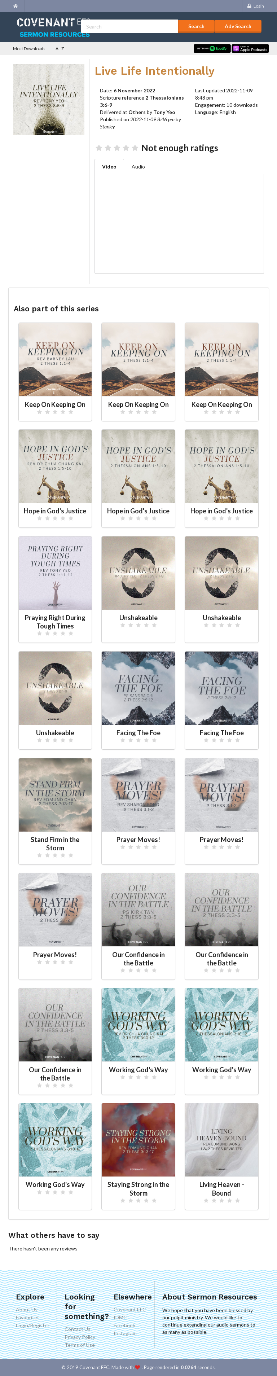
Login (255, 6)
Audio (138, 166)
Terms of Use (80, 1345)
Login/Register (32, 1325)
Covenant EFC (130, 1310)
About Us (27, 1310)
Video (109, 166)
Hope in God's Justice (55, 511)
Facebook (124, 1325)
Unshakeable (138, 618)
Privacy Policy (80, 1337)
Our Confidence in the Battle (138, 959)
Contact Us (78, 1329)
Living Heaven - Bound (221, 1188)
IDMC (120, 1317)
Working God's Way (138, 1070)
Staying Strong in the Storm (138, 1188)
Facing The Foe (138, 733)
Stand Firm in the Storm (55, 844)
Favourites (28, 1317)
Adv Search (238, 26)
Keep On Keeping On (55, 404)
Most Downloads (29, 48)
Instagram (125, 1333)
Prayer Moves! (138, 839)
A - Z (60, 48)
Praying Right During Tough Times (55, 622)
